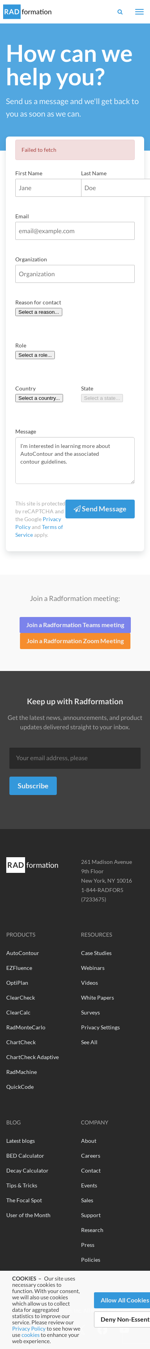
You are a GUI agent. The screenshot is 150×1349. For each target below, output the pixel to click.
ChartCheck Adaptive (32, 1057)
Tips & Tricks (21, 1185)
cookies (31, 1334)
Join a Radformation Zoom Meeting (75, 640)
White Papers (97, 997)
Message (25, 431)
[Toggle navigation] (139, 11)
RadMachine (21, 1071)
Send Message (100, 508)
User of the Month (28, 1215)
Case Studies (96, 953)
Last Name (94, 173)
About (88, 1140)
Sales (87, 1200)
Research (92, 1230)
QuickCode (20, 1086)
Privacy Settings (100, 1027)
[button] (120, 11)
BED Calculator (25, 1155)
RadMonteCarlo (25, 1027)
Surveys (90, 1012)
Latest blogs (20, 1140)
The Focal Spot (24, 1200)
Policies (90, 1259)
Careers (90, 1155)
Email (22, 216)
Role (20, 345)
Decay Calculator (27, 1170)
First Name (28, 173)
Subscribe (33, 785)
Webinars (93, 967)
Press (87, 1244)
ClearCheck (20, 997)
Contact (91, 1170)
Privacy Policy (28, 1328)
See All (89, 1042)
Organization (31, 259)
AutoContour (22, 953)
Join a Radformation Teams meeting (75, 624)
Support (91, 1215)
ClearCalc (18, 1012)
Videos (89, 982)
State (87, 388)
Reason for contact (38, 302)
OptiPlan (17, 982)
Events (89, 1185)
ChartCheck (21, 1042)
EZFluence (19, 967)
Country (25, 388)
